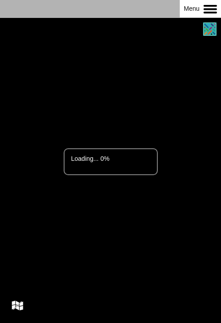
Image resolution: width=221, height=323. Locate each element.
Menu (200, 9)
